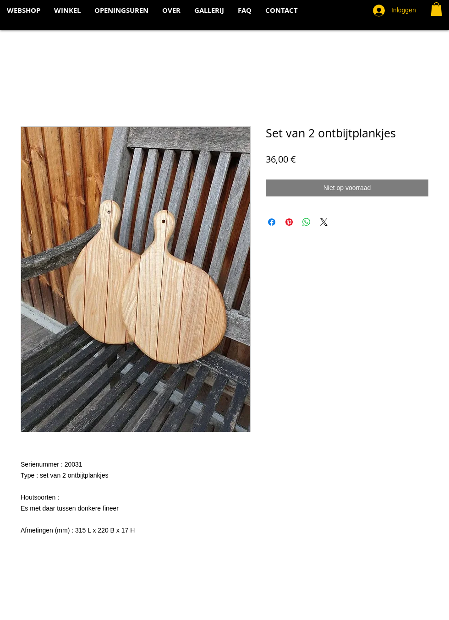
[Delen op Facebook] (271, 222)
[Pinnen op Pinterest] (289, 222)
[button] (436, 9)
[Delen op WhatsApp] (306, 222)
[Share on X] (323, 222)
